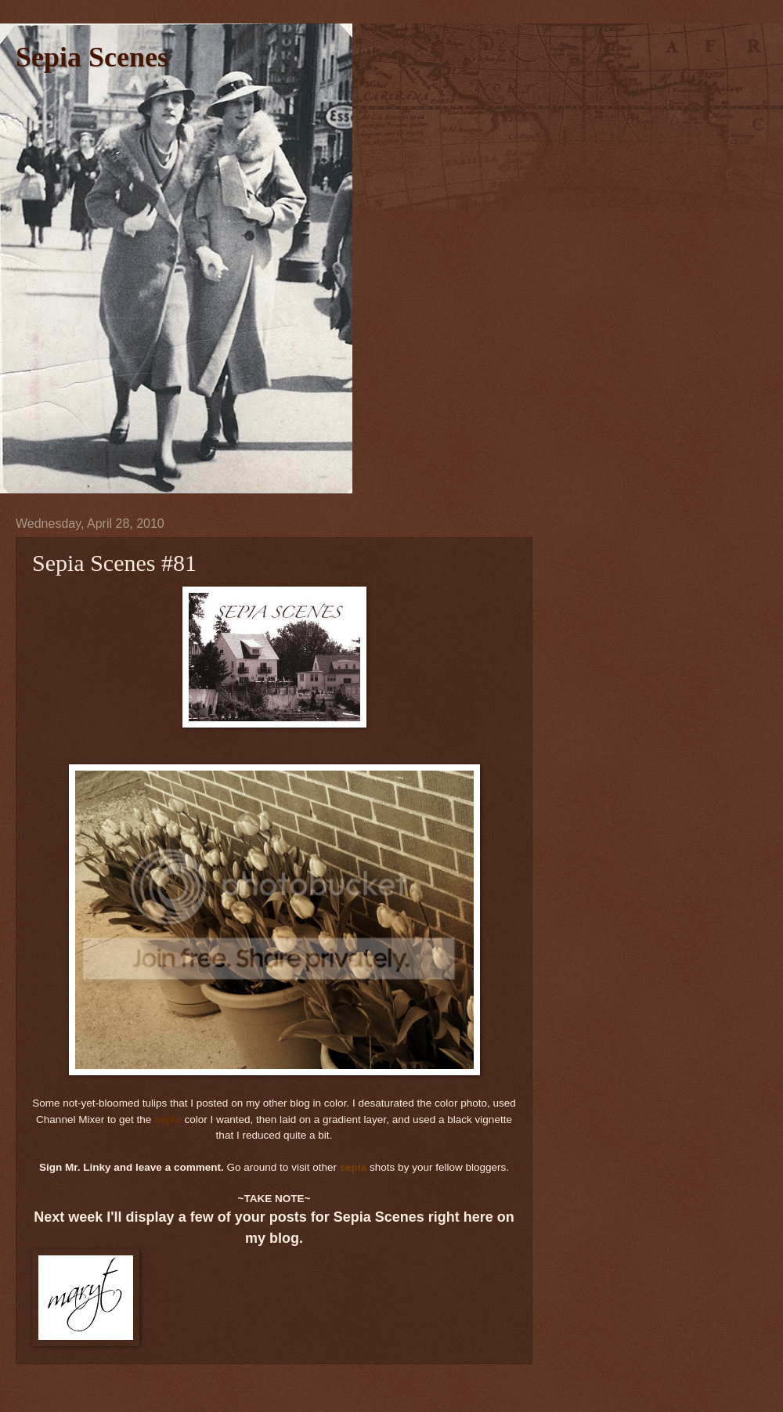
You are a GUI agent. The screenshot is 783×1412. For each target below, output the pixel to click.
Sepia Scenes (92, 57)
